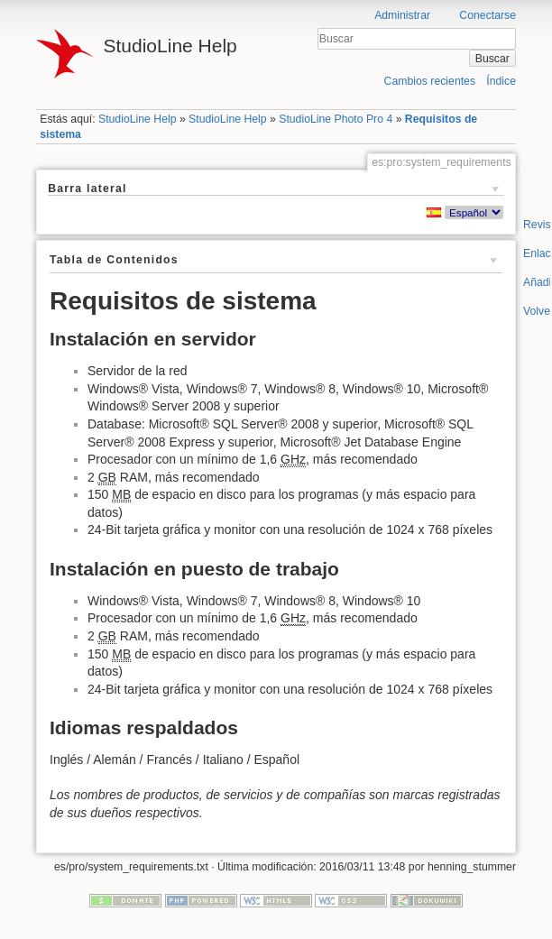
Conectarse (487, 15)
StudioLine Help (137, 119)
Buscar (492, 58)
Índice (501, 81)
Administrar (402, 15)
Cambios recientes (429, 81)
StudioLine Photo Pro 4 (335, 119)
